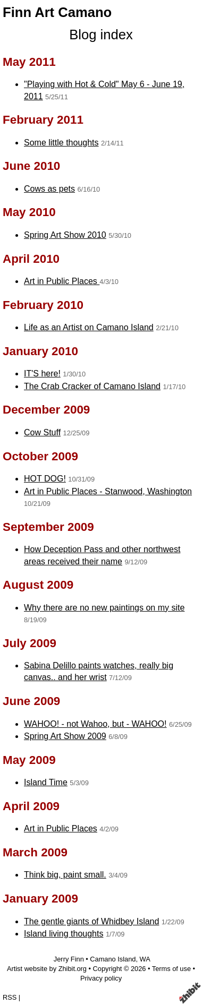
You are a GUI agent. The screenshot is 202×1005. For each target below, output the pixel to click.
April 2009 (31, 806)
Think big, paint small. (65, 874)
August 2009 (38, 584)
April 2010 (31, 258)
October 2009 (40, 456)
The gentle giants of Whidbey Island (91, 921)
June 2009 (31, 701)
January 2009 (40, 898)
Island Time (46, 782)
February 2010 (43, 305)
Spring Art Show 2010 (65, 234)
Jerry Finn (69, 959)
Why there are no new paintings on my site (104, 607)
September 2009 (48, 527)
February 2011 (43, 119)
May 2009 (29, 760)
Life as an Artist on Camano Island (89, 327)
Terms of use (171, 969)
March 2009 (35, 852)
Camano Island (113, 959)
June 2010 (31, 166)
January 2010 (40, 351)
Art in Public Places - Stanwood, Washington (108, 491)
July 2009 (29, 643)
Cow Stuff (42, 432)
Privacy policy (101, 978)
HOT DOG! (45, 478)
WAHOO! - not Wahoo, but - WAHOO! (95, 723)
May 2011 (29, 61)
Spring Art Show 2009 (65, 736)
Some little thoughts (61, 142)
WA (145, 959)
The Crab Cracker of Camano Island (92, 386)
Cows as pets (49, 188)
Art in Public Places (61, 281)
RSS (9, 997)
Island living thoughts (63, 933)
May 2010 (29, 212)
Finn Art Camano (57, 12)
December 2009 (46, 409)
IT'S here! (42, 373)
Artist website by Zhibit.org (47, 969)
